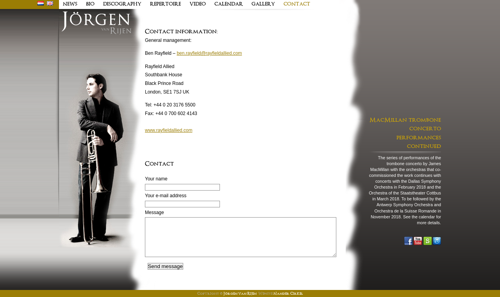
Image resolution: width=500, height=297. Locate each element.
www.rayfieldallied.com (168, 130)
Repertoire (165, 4)
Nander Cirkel (288, 294)
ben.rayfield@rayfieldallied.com (209, 53)
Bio (90, 4)
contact (297, 4)
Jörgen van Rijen (240, 294)
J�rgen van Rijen (96, 23)
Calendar (228, 4)
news (70, 4)
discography (122, 4)
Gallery (263, 4)
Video (197, 4)
